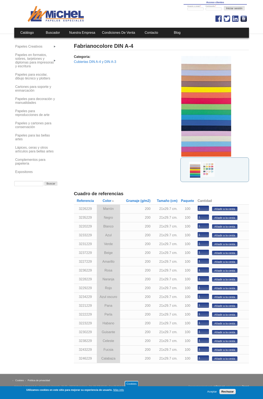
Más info (118, 391)
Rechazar (227, 392)
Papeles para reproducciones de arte (32, 113)
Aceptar (212, 392)
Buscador (53, 32)
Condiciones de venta (118, 32)
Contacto (151, 32)
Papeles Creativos (29, 46)
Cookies (19, 380)
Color (108, 201)
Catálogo (27, 32)
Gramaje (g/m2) (138, 201)
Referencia (85, 201)
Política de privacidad (39, 380)
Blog (177, 32)
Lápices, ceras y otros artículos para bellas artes (34, 149)
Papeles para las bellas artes (32, 137)
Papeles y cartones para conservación (33, 125)
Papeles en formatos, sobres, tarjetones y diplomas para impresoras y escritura (34, 60)
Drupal (245, 386)
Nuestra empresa (82, 32)
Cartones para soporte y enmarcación (33, 88)
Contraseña (211, 6)
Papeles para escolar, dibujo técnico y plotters (32, 76)
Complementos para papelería (30, 161)
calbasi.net (219, 386)
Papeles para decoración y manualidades (35, 100)
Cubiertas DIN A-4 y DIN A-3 (95, 62)
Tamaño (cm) (167, 201)
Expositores (24, 172)
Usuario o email (194, 6)
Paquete (187, 201)
